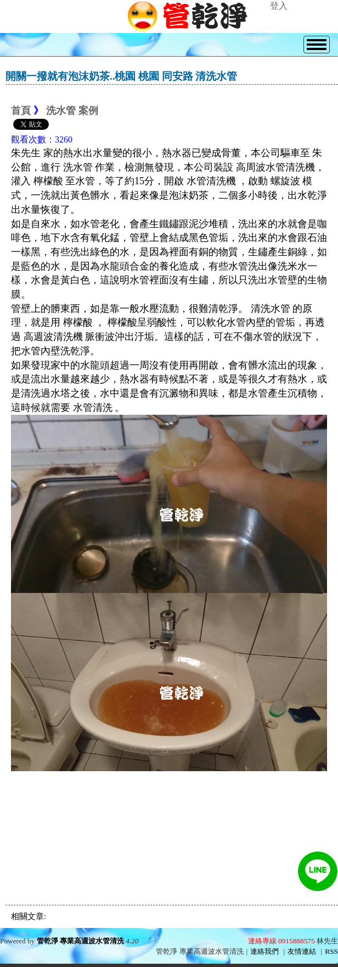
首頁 (21, 110)
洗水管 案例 (72, 110)
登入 (279, 5)
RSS (331, 951)
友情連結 (302, 951)
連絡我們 (264, 951)
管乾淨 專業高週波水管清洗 (80, 941)
